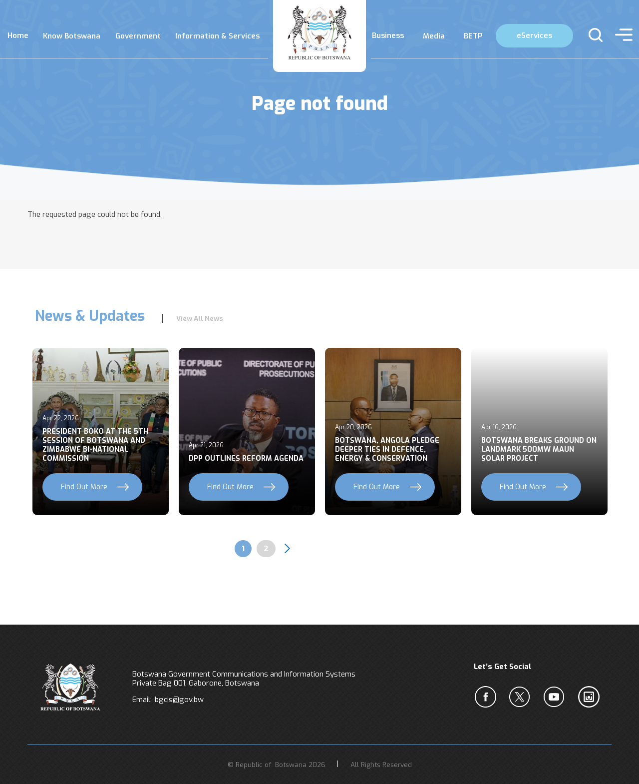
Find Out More (84, 487)
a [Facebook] (487, 697)
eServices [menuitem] (534, 35)
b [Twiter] (521, 697)
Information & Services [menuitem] (217, 36)
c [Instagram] (590, 697)
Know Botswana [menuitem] (71, 36)
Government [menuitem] (138, 36)
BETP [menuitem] (473, 36)
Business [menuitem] (388, 35)
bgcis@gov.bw (179, 700)
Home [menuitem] (17, 35)
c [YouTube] (556, 697)
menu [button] (621, 35)
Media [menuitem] (434, 36)
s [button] (591, 35)
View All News (199, 318)
